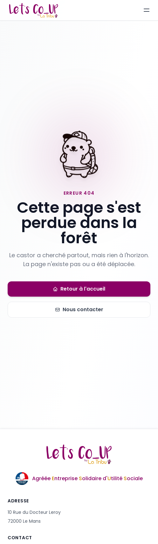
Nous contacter (79, 309)
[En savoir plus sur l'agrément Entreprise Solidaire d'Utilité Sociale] (79, 478)
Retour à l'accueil (79, 288)
